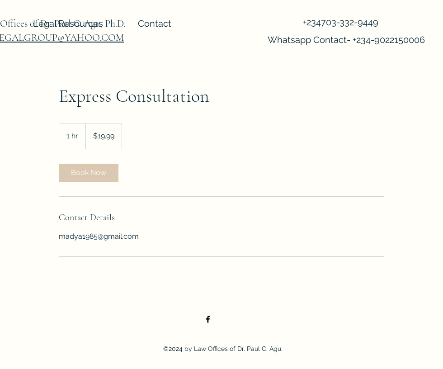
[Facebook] (207, 319)
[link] (88, 173)
